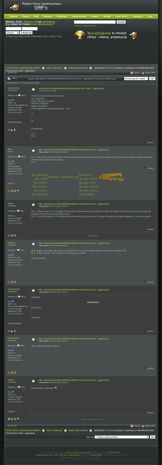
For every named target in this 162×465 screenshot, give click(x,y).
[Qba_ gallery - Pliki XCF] (88, 179)
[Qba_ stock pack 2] (40, 187)
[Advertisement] (66, 55)
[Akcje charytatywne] (86, 194)
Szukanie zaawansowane (85, 25)
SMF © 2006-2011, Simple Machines (67, 455)
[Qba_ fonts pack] (40, 190)
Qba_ (10, 149)
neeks (11, 379)
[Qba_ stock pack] (40, 183)
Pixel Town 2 (121, 16)
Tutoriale (47, 16)
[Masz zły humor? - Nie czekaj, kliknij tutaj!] (63, 177)
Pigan (11, 203)
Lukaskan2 (13, 338)
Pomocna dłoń (79, 16)
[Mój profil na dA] (85, 175)
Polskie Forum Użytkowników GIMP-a (23, 68)
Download (62, 16)
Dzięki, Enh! (92, 236)
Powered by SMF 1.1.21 (44, 455)
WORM (107, 16)
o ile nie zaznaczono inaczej (78, 452)
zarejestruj (48, 21)
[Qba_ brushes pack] (39, 175)
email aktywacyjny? (42, 24)
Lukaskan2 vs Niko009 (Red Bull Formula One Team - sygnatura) (71, 88)
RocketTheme (96, 455)
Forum (25, 16)
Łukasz (11, 242)
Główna (13, 16)
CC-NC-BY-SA (114, 452)
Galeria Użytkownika (15, 112)
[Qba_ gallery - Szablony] (88, 190)
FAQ (36, 16)
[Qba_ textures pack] (39, 194)
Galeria (95, 16)
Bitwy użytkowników (78, 68)
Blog (150, 16)
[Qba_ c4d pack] (41, 179)
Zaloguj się (30, 21)
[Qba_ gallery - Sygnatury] (88, 187)
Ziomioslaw (111, 68)
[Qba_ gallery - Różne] (87, 183)
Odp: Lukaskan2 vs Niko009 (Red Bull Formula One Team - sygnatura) (73, 149)
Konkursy (138, 16)
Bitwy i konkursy (54, 68)
